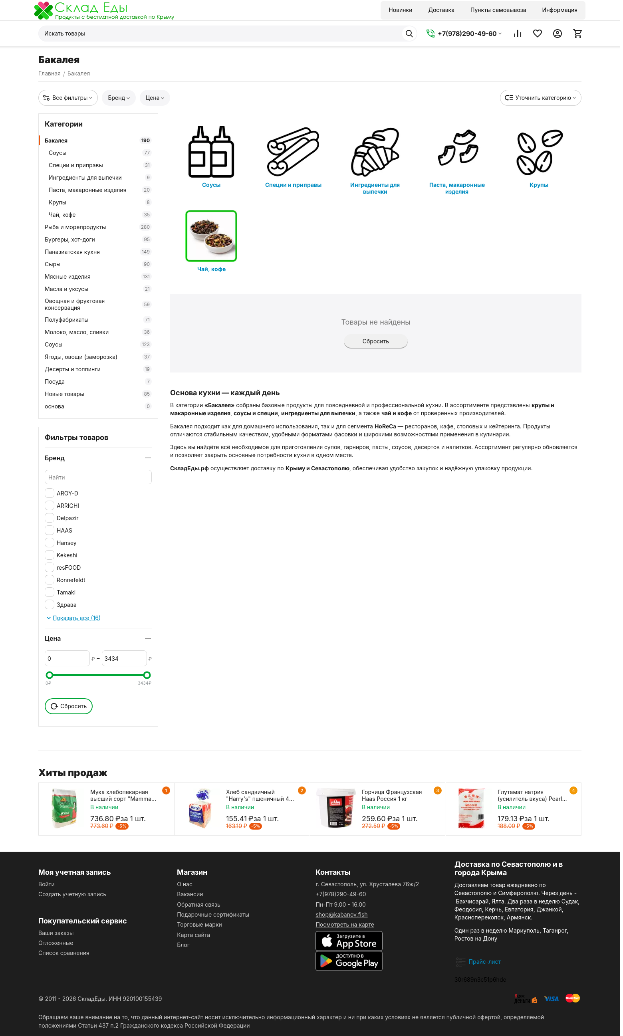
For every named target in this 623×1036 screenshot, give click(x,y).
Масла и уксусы (98, 289)
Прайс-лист (485, 961)
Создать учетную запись (72, 894)
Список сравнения (63, 952)
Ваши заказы (55, 932)
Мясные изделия (98, 276)
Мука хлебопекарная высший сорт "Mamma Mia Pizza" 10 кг (120, 795)
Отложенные (55, 942)
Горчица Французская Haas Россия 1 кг (392, 795)
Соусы (100, 152)
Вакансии (190, 894)
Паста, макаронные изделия (100, 190)
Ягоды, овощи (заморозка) (98, 357)
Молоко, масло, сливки (98, 332)
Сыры (98, 264)
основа (98, 406)
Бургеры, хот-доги (98, 239)
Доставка (441, 9)
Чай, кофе (100, 214)
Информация (559, 9)
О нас (184, 884)
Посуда (98, 381)
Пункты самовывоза (498, 9)
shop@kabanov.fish (341, 914)
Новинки (400, 9)
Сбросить (376, 341)
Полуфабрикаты (98, 319)
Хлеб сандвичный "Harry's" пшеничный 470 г (261, 795)
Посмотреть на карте (344, 924)
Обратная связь (198, 904)
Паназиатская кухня (98, 252)
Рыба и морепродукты (98, 227)
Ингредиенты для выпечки (100, 177)
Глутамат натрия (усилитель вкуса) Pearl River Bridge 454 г (530, 795)
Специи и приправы (100, 165)
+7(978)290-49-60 (340, 894)
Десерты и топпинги (98, 369)
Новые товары (98, 394)
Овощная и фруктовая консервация (98, 304)
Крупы (100, 202)
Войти (46, 884)
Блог (183, 944)
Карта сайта (193, 934)
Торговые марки (199, 924)
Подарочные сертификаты (213, 914)
